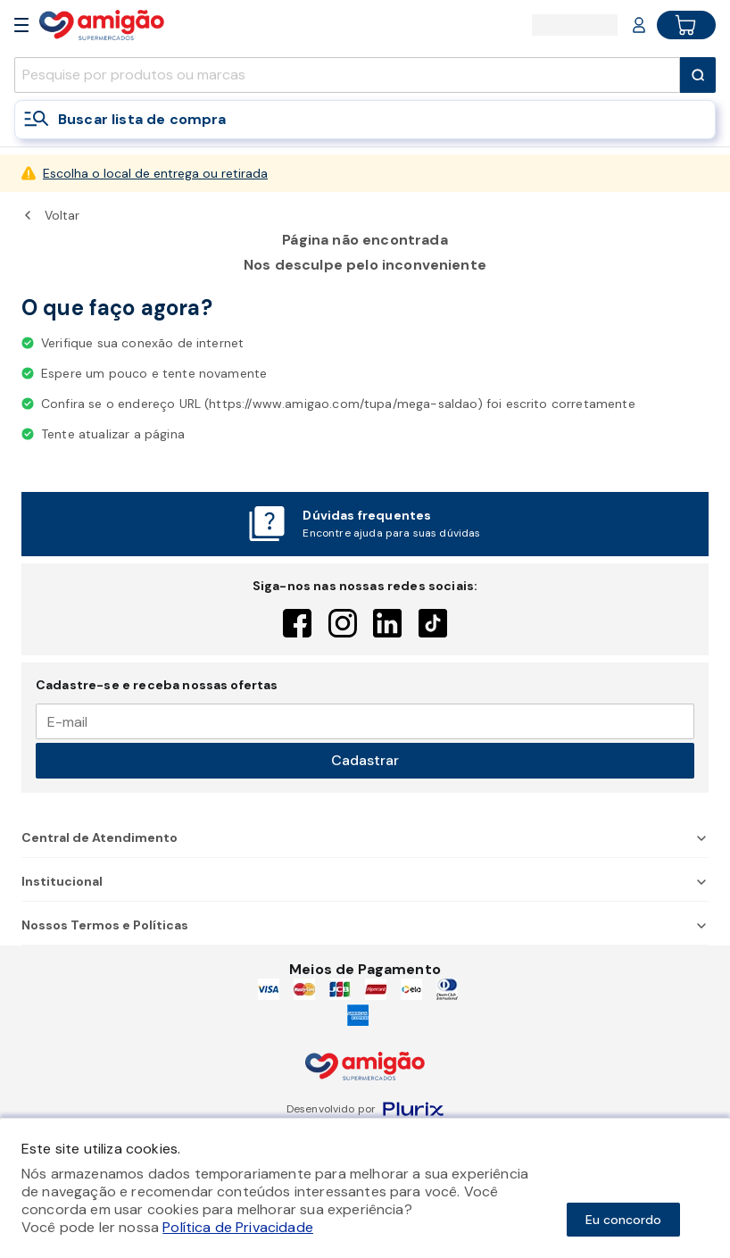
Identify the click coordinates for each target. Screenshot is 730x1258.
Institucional (365, 881)
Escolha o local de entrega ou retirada (155, 173)
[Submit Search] (698, 75)
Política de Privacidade (237, 1227)
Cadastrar (365, 760)
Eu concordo (623, 1220)
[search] (347, 75)
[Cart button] (686, 25)
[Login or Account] (639, 25)
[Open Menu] (21, 25)
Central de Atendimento (365, 837)
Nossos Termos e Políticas (365, 925)
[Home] (101, 24)
